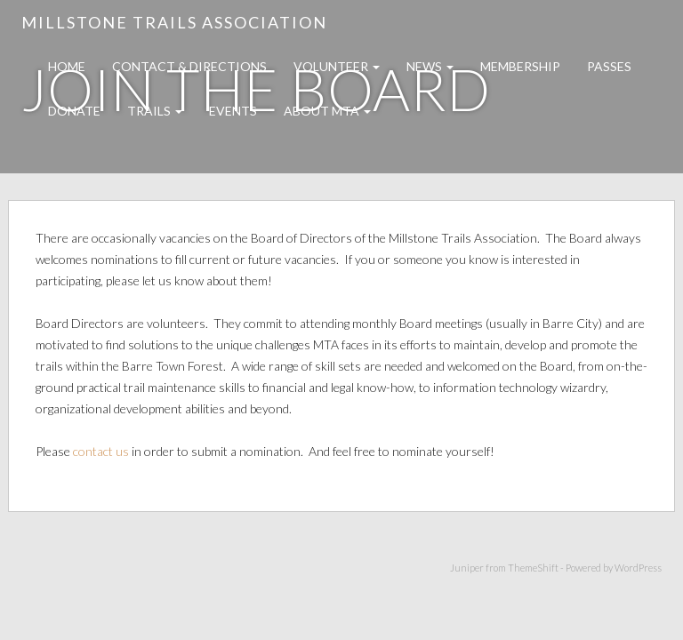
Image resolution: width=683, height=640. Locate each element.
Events (233, 110)
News (430, 66)
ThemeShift (533, 567)
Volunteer (336, 66)
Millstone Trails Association (174, 22)
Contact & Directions (189, 66)
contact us (101, 451)
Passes (609, 66)
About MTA (327, 110)
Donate (74, 110)
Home (66, 66)
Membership (520, 66)
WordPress (638, 567)
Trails (154, 110)
